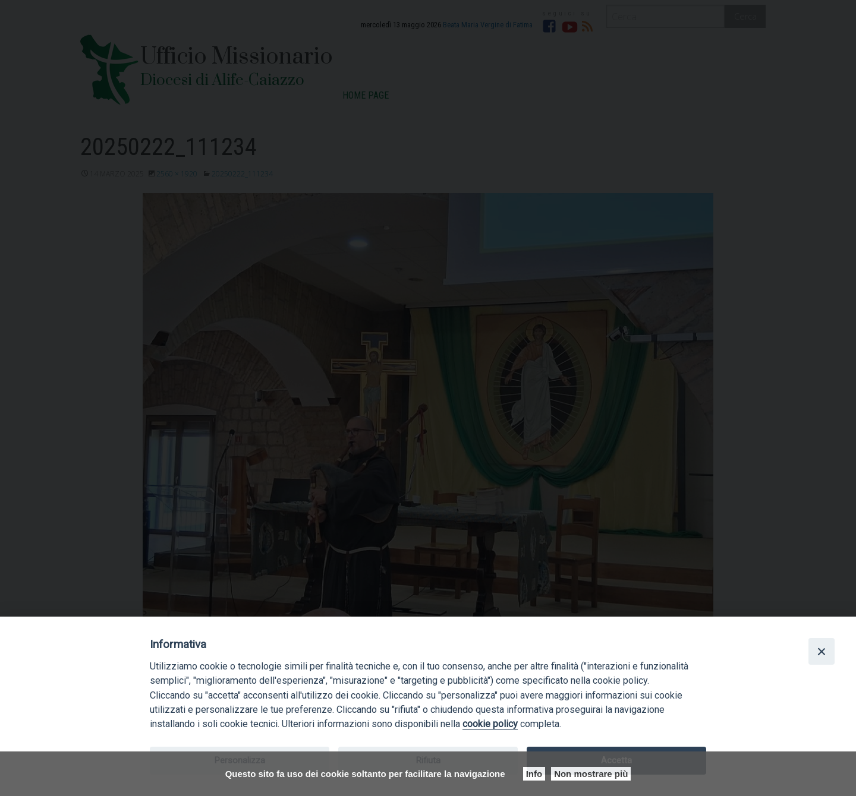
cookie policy (490, 723)
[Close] (821, 651)
